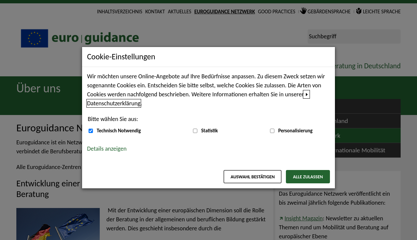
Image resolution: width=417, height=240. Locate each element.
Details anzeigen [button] (106, 148)
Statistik (209, 131)
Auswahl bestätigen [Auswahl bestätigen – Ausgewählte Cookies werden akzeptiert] (253, 177)
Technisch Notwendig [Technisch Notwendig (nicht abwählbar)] (119, 131)
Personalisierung (295, 131)
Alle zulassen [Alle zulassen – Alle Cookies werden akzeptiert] (308, 177)
